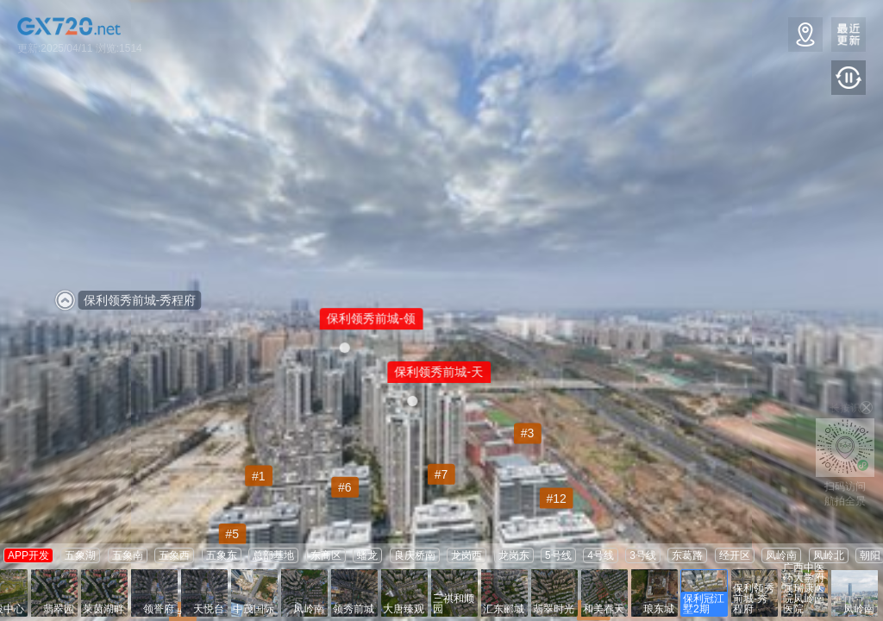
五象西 (174, 555)
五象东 (221, 555)
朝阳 (870, 555)
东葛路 (687, 555)
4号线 (600, 555)
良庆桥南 (414, 555)
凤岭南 (781, 555)
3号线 (642, 555)
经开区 (734, 555)
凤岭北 (828, 555)
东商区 (325, 555)
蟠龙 (367, 555)
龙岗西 (466, 555)
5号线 (558, 555)
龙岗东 (513, 555)
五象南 (127, 555)
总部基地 (273, 555)
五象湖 (80, 555)
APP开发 (28, 555)
